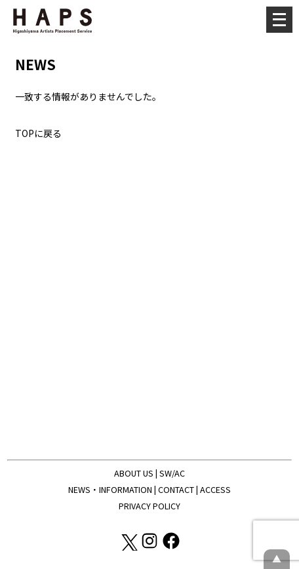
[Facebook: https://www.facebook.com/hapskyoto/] (171, 547)
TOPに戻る (38, 133)
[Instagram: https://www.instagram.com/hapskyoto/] (150, 547)
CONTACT (176, 489)
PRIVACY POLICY (149, 506)
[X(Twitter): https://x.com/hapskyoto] (129, 547)
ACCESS (215, 489)
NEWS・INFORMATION (110, 489)
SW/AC (172, 473)
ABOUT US (133, 473)
